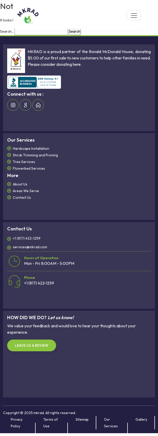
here (77, 64)
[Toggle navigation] (134, 15)
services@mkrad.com (30, 247)
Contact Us (22, 197)
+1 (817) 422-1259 (26, 238)
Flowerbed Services (29, 168)
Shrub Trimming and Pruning (35, 155)
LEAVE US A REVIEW (31, 345)
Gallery (141, 419)
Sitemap (82, 419)
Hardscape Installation (31, 148)
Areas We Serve (26, 191)
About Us (20, 184)
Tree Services (24, 161)
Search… (7, 31)
